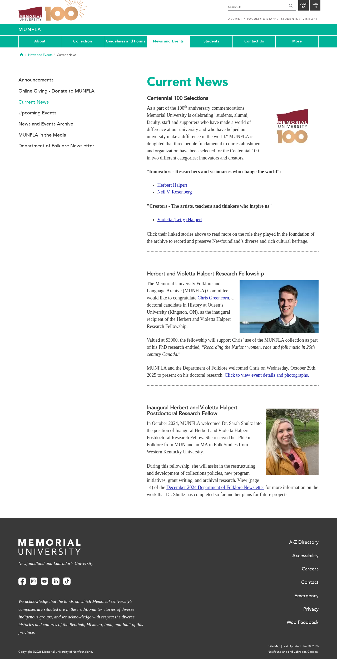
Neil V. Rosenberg (174, 192)
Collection (82, 41)
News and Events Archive (45, 124)
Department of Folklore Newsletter (56, 146)
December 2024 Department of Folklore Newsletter (215, 487)
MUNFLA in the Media (42, 135)
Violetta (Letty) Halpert (179, 219)
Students (211, 41)
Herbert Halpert (172, 185)
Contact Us (254, 41)
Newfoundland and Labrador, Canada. (293, 651)
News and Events (168, 41)
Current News (33, 102)
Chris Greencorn (213, 298)
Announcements (35, 80)
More (297, 41)
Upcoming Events (37, 113)
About (39, 41)
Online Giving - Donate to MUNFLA (56, 91)
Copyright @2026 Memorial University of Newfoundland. (55, 651)
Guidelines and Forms (125, 41)
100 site (65, 10)
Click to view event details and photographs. (267, 375)
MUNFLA (29, 29)
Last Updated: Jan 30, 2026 (301, 646)
